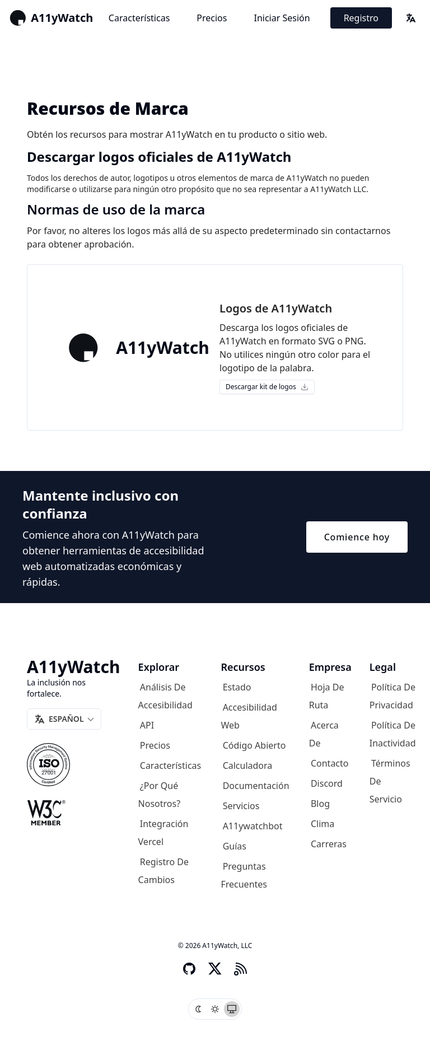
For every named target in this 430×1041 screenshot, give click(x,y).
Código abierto (254, 745)
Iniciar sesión (282, 18)
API (147, 725)
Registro (361, 18)
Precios (212, 18)
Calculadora (248, 765)
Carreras (329, 844)
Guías (234, 846)
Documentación (256, 785)
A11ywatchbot (253, 826)
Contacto (330, 763)
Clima (322, 824)
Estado (237, 687)
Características (139, 18)
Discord (327, 783)
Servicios (241, 806)
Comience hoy (357, 537)
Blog (320, 803)
